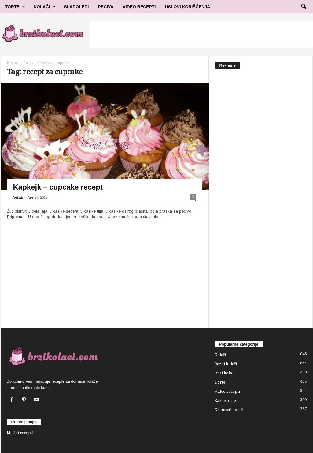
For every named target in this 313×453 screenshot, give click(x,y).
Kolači (45, 6)
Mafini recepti (20, 432)
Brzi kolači (225, 373)
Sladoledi (76, 6)
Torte (15, 6)
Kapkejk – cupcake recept (58, 187)
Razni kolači (226, 364)
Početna (12, 63)
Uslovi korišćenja (187, 6)
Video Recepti (139, 6)
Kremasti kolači (229, 409)
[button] (303, 6)
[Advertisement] (201, 34)
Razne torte (225, 400)
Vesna (18, 197)
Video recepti (227, 391)
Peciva (105, 6)
